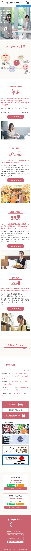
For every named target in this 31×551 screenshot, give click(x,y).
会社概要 (9, 531)
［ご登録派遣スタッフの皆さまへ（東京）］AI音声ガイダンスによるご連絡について (15, 376)
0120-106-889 (16, 499)
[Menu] (27, 3)
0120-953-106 (16, 480)
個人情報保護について (18, 531)
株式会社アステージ (13, 549)
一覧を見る (27, 348)
